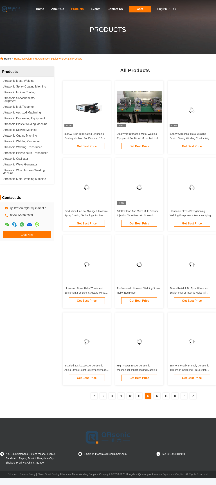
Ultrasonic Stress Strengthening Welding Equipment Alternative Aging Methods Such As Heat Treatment (190, 215)
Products (77, 8)
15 (175, 395)
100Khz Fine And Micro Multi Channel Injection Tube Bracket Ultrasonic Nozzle (138, 215)
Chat (140, 8)
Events (95, 8)
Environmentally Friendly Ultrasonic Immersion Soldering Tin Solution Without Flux (189, 370)
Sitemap (12, 474)
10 (130, 395)
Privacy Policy (27, 474)
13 (157, 395)
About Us (57, 8)
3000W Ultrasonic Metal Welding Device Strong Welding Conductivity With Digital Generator (190, 138)
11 (139, 395)
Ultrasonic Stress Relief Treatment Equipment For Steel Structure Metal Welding (84, 292)
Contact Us (115, 8)
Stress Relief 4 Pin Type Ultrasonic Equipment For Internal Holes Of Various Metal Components (189, 292)
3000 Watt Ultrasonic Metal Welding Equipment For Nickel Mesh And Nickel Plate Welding (139, 138)
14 (166, 395)
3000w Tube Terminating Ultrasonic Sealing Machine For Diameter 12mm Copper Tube (85, 138)
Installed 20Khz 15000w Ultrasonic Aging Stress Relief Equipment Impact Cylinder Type (85, 370)
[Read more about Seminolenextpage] (94, 396)
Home (40, 8)
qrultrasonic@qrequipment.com (30, 208)
